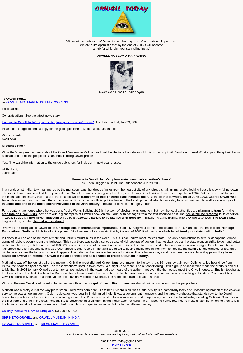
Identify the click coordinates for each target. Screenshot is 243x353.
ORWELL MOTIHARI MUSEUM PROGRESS (37, 102)
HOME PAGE (121, 344)
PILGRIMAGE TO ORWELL (60, 324)
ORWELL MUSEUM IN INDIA (59, 317)
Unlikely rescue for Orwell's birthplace (27, 311)
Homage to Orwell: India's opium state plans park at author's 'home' (48, 122)
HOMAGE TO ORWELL (18, 324)
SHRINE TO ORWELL (17, 317)
